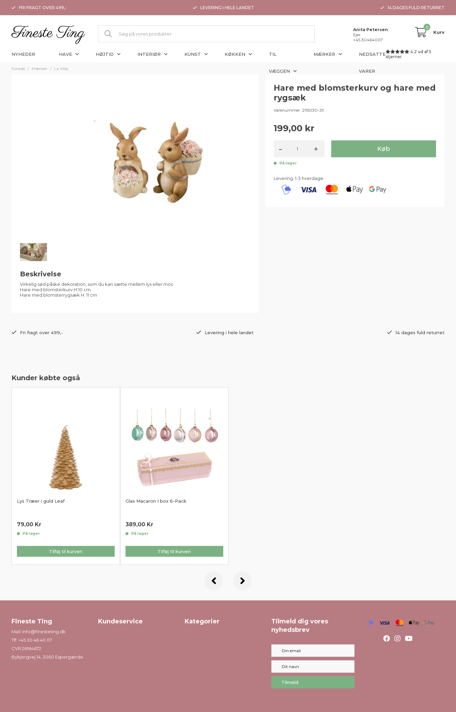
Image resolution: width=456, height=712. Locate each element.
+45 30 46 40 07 (35, 640)
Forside (18, 68)
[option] (66, 476)
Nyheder (23, 54)
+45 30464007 (368, 39)
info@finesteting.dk (44, 631)
